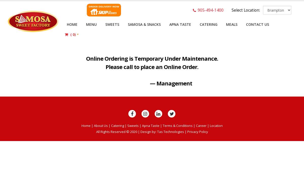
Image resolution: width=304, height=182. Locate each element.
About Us (101, 125)
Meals (231, 24)
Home (72, 24)
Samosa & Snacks (144, 24)
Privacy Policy (197, 131)
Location (216, 125)
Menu (91, 24)
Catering (208, 24)
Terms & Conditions (178, 125)
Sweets (112, 24)
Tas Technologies (170, 131)
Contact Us (257, 24)
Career (201, 125)
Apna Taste (180, 24)
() (70, 34)
